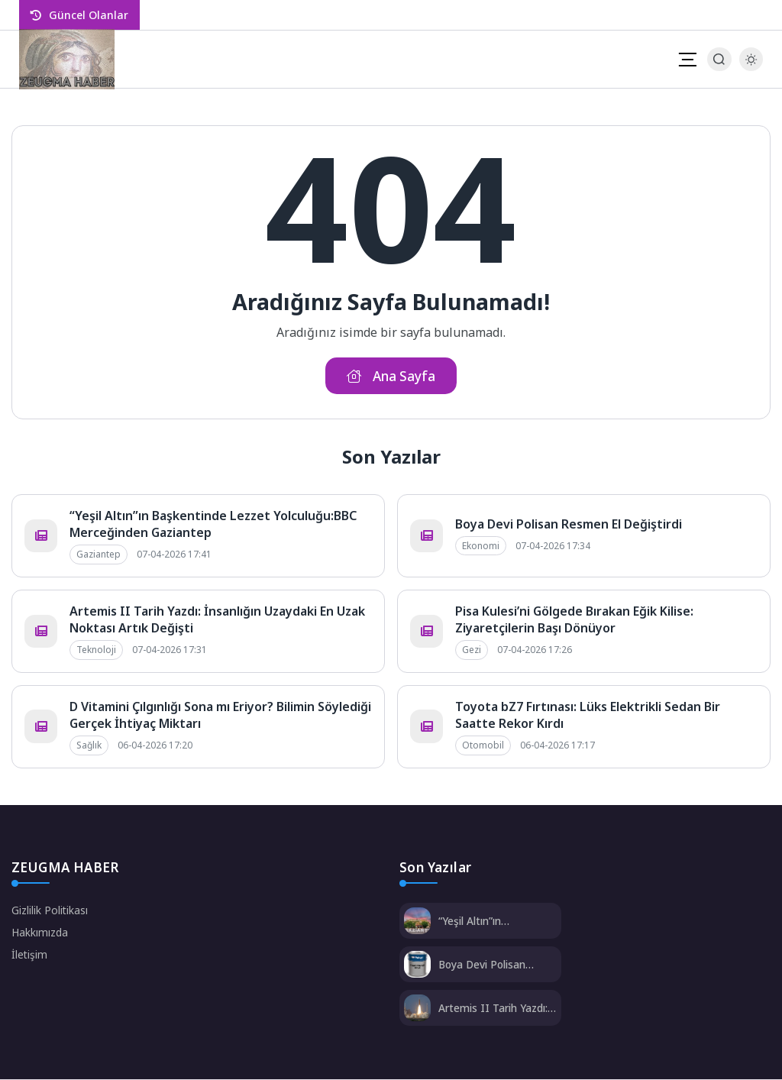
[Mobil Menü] (687, 59)
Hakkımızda (39, 933)
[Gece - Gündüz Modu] (751, 67)
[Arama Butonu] (719, 59)
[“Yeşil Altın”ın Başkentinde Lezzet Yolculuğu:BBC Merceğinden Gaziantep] (417, 923)
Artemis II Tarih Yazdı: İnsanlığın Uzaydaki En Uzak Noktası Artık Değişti (496, 1008)
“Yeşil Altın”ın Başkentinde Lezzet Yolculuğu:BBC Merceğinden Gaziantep (489, 921)
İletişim (29, 955)
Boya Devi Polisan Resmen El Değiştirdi (568, 524)
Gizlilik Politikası (50, 911)
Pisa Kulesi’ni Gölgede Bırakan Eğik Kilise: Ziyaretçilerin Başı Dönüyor (574, 620)
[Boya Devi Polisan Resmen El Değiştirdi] (417, 966)
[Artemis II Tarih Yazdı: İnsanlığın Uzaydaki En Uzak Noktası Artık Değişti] (417, 1010)
